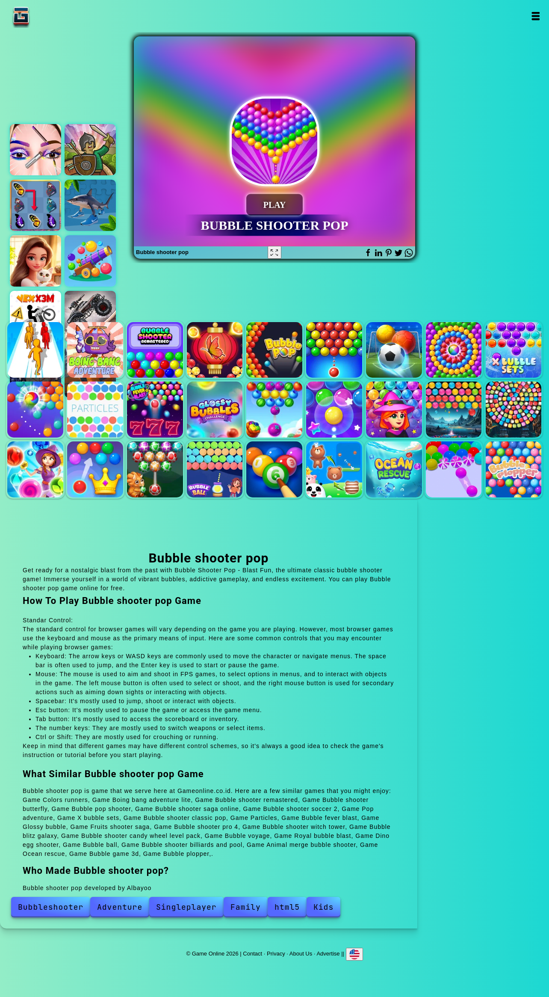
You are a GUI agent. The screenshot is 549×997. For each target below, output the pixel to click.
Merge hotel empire (35, 261)
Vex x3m (35, 316)
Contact (252, 953)
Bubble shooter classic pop (35, 410)
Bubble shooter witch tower (394, 410)
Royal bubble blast (95, 469)
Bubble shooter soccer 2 (394, 350)
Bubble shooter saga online (334, 350)
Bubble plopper (514, 469)
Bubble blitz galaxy (454, 410)
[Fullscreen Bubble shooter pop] (274, 252)
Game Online (48, 16)
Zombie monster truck (90, 316)
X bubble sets (514, 350)
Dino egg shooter (155, 469)
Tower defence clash (90, 149)
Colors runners (35, 350)
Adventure (119, 907)
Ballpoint (90, 261)
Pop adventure (454, 350)
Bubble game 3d (454, 469)
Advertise (327, 953)
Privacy (276, 953)
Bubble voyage (35, 469)
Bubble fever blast (155, 410)
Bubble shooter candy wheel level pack (514, 410)
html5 (287, 907)
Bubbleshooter (50, 907)
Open (535, 16)
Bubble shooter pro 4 (334, 410)
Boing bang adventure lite (95, 350)
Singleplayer (186, 907)
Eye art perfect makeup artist (35, 149)
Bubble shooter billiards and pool (274, 469)
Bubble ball (215, 469)
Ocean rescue (394, 469)
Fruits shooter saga (274, 410)
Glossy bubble (215, 410)
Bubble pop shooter (274, 350)
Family (245, 907)
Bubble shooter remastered (155, 350)
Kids (323, 907)
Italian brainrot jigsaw (90, 205)
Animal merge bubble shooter (334, 469)
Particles (95, 410)
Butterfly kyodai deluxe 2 (35, 205)
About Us (300, 953)
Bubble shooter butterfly (215, 350)
